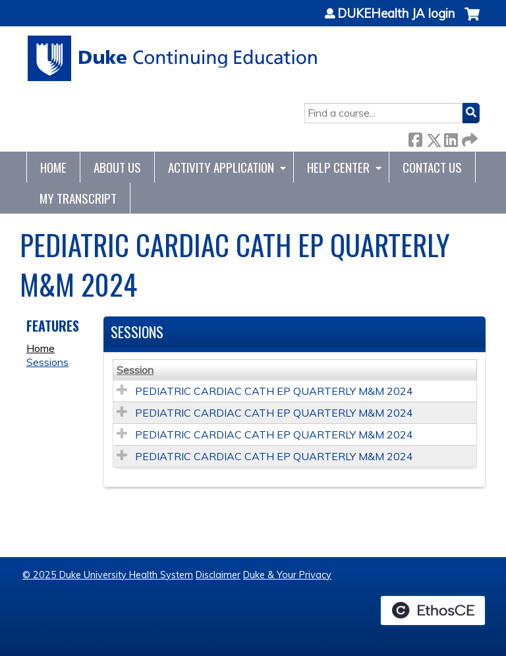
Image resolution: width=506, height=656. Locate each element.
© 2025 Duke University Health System (107, 575)
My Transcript (78, 198)
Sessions (47, 362)
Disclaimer (218, 575)
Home (53, 167)
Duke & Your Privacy (287, 575)
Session (135, 369)
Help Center (338, 167)
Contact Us (432, 167)
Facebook (415, 137)
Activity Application (221, 167)
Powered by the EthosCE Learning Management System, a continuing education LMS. (433, 610)
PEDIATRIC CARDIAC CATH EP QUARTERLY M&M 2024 (274, 391)
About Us (117, 167)
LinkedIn (450, 137)
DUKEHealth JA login (396, 14)
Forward (468, 137)
